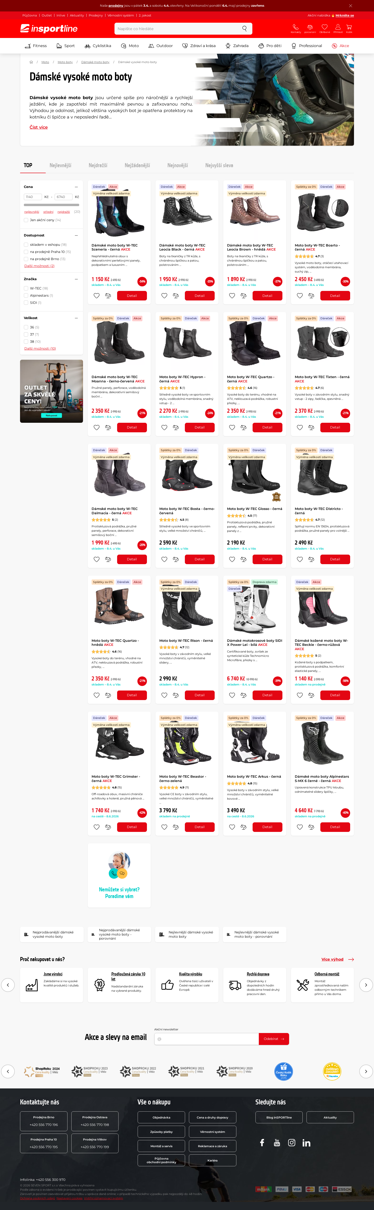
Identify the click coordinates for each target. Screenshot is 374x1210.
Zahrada (237, 46)
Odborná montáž (327, 974)
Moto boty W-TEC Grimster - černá (116, 778)
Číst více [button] (39, 127)
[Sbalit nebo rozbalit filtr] (76, 187)
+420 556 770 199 (95, 1143)
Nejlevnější (60, 165)
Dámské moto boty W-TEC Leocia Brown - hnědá (251, 247)
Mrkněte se (345, 15)
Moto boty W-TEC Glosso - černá (254, 509)
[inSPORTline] (49, 28)
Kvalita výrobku (190, 974)
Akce (340, 46)
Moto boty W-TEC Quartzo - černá (250, 379)
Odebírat (274, 1039)
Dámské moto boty (95, 62)
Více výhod (338, 959)
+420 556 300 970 (50, 1180)
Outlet (47, 15)
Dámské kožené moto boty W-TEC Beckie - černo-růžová (321, 644)
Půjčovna (29, 15)
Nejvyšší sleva (219, 165)
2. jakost (145, 15)
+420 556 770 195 (44, 1143)
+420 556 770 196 (44, 1121)
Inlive (61, 15)
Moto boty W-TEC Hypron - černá (182, 379)
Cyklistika (98, 46)
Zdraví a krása (199, 46)
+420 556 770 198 (95, 1121)
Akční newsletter (166, 1029)
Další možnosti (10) (40, 348)
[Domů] (31, 62)
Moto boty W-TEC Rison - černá (186, 640)
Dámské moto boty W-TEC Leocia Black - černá (182, 247)
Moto (130, 46)
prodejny (116, 5)
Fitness (36, 46)
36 (34, 327)
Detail (132, 296)
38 (35, 341)
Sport (65, 46)
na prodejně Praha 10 (50, 252)
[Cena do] (64, 197)
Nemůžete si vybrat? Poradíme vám (119, 893)
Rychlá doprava (258, 974)
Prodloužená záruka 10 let (128, 976)
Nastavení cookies (70, 1198)
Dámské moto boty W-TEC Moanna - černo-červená (118, 379)
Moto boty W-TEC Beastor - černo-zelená (182, 778)
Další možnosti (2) (39, 266)
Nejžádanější (137, 165)
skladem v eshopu (48, 244)
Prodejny (96, 15)
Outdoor (160, 46)
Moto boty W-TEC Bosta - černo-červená (187, 511)
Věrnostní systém (121, 15)
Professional (306, 46)
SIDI (36, 302)
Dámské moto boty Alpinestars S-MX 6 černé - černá (322, 778)
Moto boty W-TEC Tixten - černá (322, 379)
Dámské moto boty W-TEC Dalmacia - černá (115, 511)
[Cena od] (33, 197)
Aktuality (77, 15)
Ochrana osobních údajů (37, 1198)
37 (34, 334)
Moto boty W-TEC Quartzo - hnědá (115, 642)
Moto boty (65, 62)
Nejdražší (98, 165)
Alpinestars (41, 295)
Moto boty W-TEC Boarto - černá (317, 247)
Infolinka (27, 1180)
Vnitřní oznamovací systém (103, 1198)
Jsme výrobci (53, 974)
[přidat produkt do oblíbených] (97, 295)
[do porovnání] (108, 295)
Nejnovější (177, 165)
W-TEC (39, 288)
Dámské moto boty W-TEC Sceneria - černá (115, 247)
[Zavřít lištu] (350, 5)
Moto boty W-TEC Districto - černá (319, 511)
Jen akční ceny (45, 220)
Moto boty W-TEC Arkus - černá (254, 776)
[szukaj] (244, 29)
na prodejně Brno (48, 259)
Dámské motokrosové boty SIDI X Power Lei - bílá (254, 642)
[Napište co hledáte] (175, 29)
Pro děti (269, 46)
